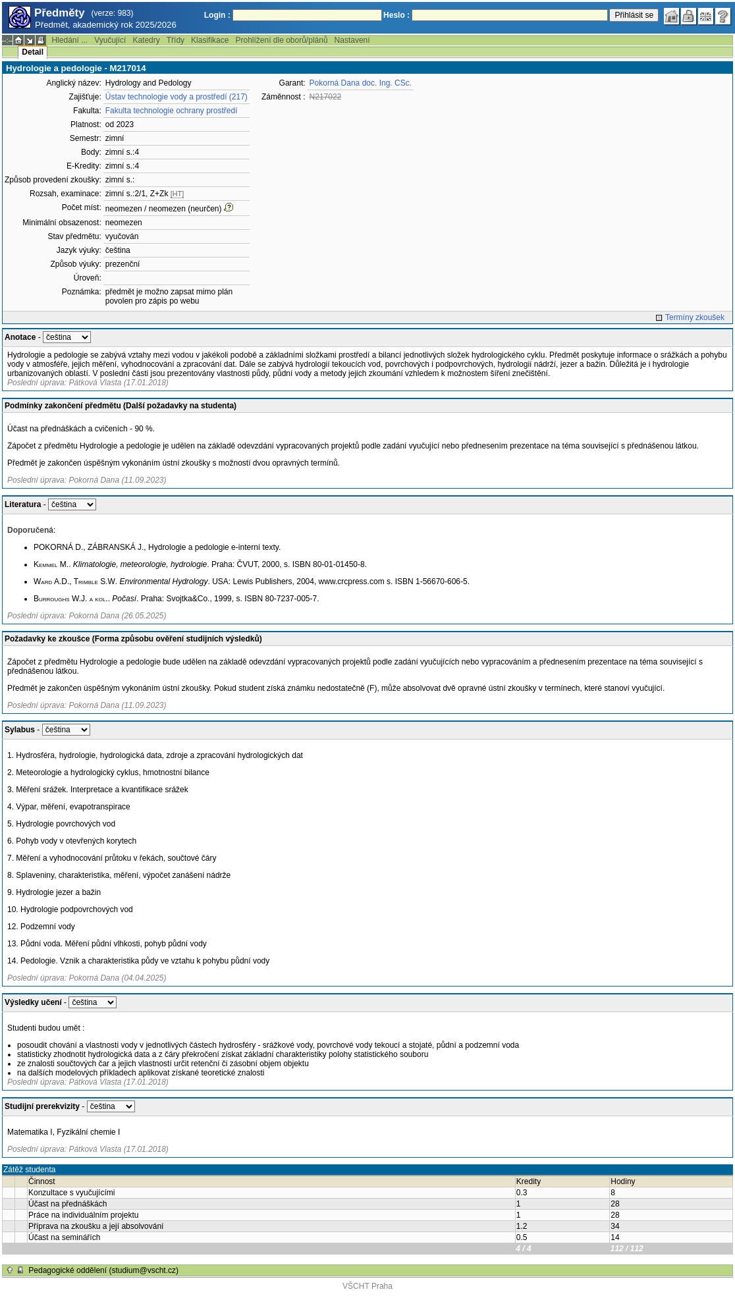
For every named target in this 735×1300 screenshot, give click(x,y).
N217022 (326, 96)
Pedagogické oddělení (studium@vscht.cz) (103, 1270)
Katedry (145, 40)
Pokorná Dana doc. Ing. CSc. (361, 83)
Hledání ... (69, 40)
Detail (32, 52)
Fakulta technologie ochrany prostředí (171, 110)
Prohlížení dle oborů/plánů (281, 40)
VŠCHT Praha (367, 1286)
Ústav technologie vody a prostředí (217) (176, 96)
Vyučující (110, 40)
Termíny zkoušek (694, 317)
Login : (217, 15)
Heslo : (396, 15)
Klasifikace (210, 40)
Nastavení (352, 40)
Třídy (175, 40)
